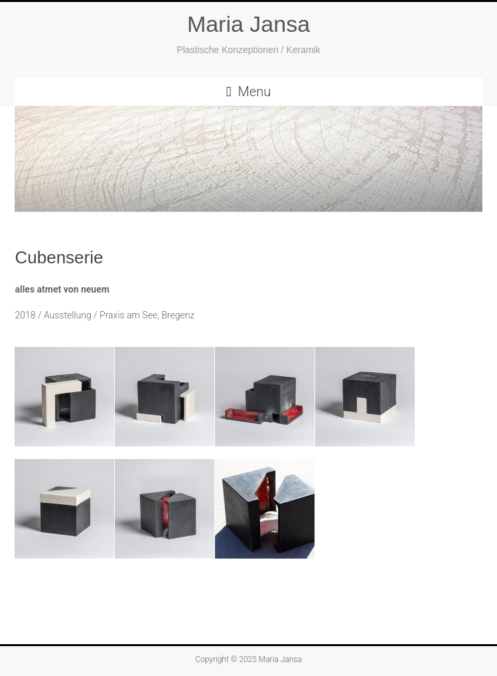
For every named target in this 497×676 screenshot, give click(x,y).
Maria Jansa (248, 23)
